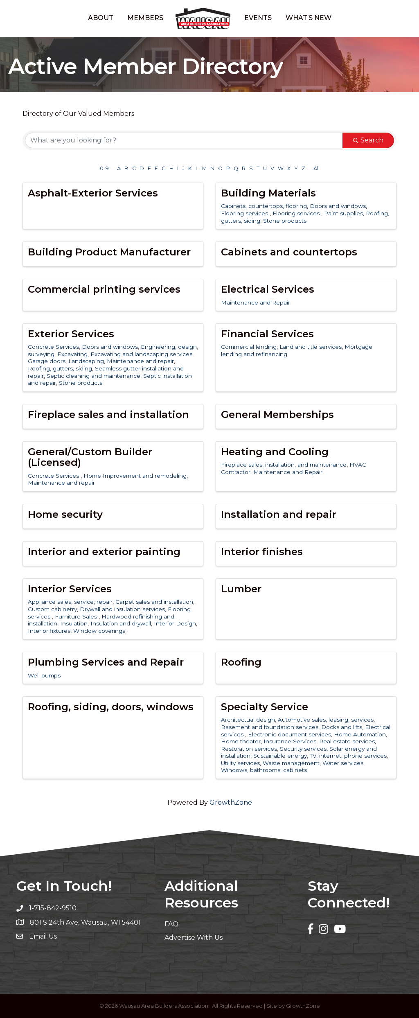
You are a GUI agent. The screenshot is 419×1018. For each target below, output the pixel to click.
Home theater (241, 741)
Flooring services (245, 213)
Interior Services (70, 589)
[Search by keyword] (184, 140)
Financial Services (267, 334)
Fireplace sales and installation (108, 414)
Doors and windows (338, 206)
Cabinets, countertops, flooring (264, 206)
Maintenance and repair (140, 361)
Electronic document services (289, 734)
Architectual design (248, 719)
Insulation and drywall (120, 623)
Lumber (241, 589)
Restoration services (249, 748)
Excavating (72, 354)
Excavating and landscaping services (141, 354)
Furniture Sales (77, 616)
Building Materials (268, 193)
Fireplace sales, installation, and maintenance (284, 464)
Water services (342, 763)
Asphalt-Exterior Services (93, 193)
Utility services (240, 763)
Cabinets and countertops (289, 252)
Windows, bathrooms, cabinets (264, 770)
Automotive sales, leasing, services (326, 719)
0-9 (104, 168)
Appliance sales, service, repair (70, 601)
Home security (65, 514)
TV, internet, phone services (348, 755)
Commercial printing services (104, 289)
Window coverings (99, 631)
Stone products (284, 220)
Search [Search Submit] (368, 140)
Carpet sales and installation (154, 601)
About (100, 18)
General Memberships (277, 414)
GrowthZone (231, 802)
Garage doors (46, 361)
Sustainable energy (280, 755)
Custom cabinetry (52, 609)
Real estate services (347, 741)
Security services (303, 748)
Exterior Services (71, 334)
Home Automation (360, 734)
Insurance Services (290, 741)
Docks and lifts (341, 727)
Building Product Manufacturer (109, 252)
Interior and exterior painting (104, 552)
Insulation (74, 623)
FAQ (171, 924)
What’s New (308, 18)
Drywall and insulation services (122, 609)
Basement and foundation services (269, 727)
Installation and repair (278, 514)
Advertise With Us (193, 937)
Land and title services (310, 346)
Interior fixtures (49, 631)
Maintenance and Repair (255, 302)
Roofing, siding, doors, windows (111, 707)
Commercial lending (249, 346)
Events (258, 18)
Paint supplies (343, 213)
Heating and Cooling (275, 452)
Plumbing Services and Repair (106, 662)
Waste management (291, 763)
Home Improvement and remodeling (135, 475)
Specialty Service (264, 707)
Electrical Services (267, 289)
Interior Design (175, 623)
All (316, 168)
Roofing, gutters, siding (60, 368)
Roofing (241, 662)
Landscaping (86, 361)
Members (145, 18)
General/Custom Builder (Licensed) (90, 457)
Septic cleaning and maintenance (93, 375)
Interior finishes (262, 552)
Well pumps (44, 675)
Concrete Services (53, 346)
